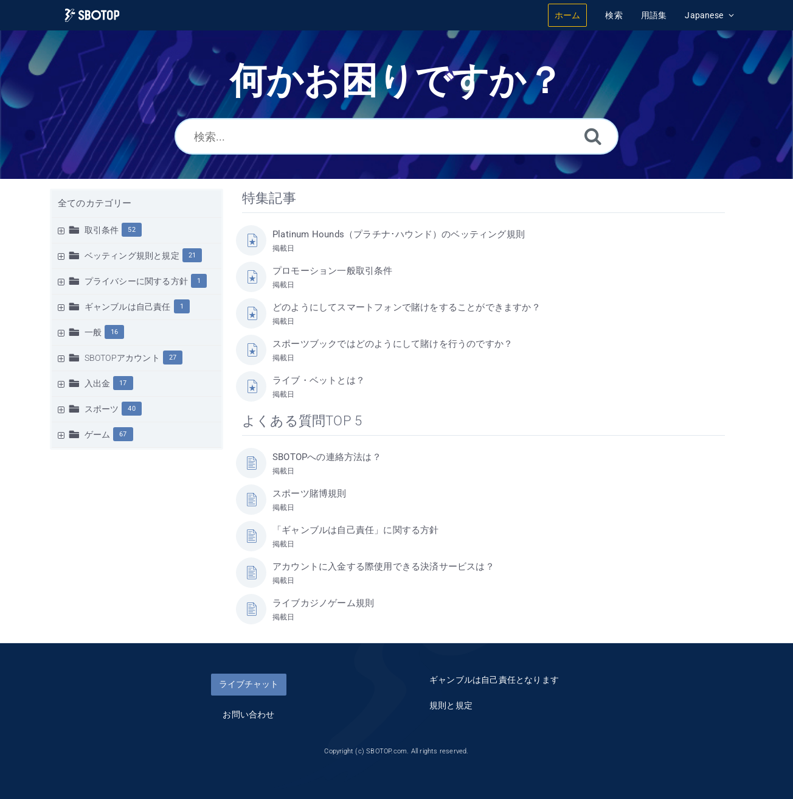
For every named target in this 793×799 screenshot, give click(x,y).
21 (192, 255)
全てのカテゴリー (95, 203)
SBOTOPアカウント (122, 358)
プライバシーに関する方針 (136, 281)
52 (131, 230)
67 (122, 434)
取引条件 (102, 230)
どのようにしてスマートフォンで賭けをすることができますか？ (406, 307)
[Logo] (92, 15)
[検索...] (396, 136)
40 (131, 409)
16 (114, 332)
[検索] (593, 136)
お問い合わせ (248, 714)
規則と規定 (451, 705)
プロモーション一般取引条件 (332, 270)
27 (172, 357)
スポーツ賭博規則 (309, 493)
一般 (93, 332)
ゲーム (98, 434)
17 (122, 383)
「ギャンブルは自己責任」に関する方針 (355, 530)
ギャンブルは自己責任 (128, 307)
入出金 (98, 383)
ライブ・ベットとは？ (318, 380)
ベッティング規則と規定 (132, 255)
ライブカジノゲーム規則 (323, 603)
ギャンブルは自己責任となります (494, 680)
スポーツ (102, 409)
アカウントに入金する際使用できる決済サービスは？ (383, 566)
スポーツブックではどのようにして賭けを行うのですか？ (392, 343)
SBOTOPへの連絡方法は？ (326, 457)
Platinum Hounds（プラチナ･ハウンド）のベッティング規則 (398, 234)
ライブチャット (249, 684)
